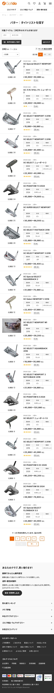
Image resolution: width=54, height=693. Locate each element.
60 (50, 54)
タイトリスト (15, 35)
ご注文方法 (17, 643)
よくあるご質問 (21, 651)
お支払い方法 (41, 643)
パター (5, 35)
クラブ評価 (6, 610)
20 (40, 54)
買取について (41, 647)
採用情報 (32, 663)
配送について (29, 643)
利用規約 (5, 681)
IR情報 (14, 663)
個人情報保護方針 (17, 681)
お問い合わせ (34, 651)
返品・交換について (27, 647)
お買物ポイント (7, 651)
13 (42, 539)
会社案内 (5, 663)
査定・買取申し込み (12, 593)
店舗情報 (42, 663)
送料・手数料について (9, 647)
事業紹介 (22, 663)
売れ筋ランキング (8, 603)
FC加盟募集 (6, 668)
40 (45, 54)
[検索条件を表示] (11, 42)
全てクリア (46, 42)
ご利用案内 (6, 643)
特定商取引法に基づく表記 (11, 684)
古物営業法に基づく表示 (31, 684)
